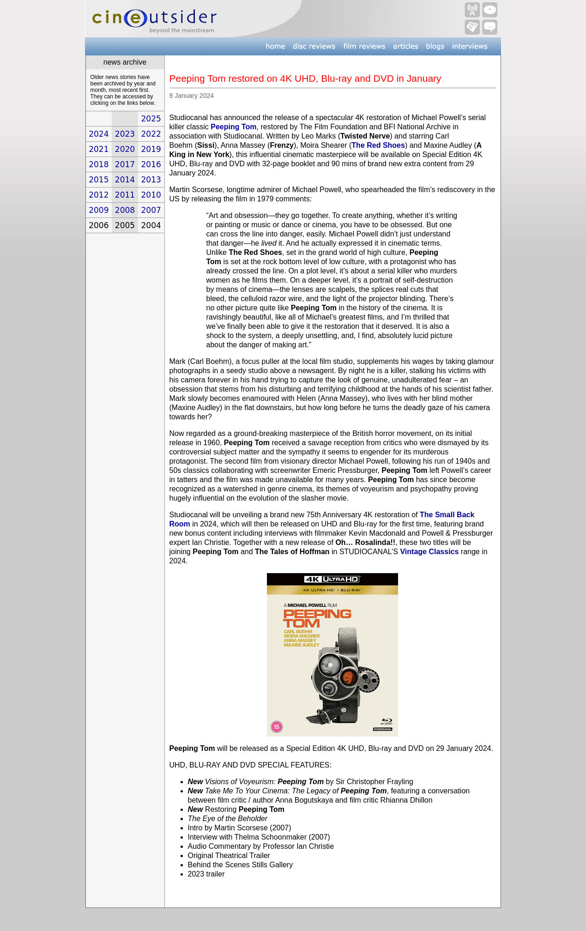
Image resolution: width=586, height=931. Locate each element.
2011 (125, 195)
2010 (151, 195)
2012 (99, 195)
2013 (151, 179)
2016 (151, 164)
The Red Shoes (378, 145)
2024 (99, 134)
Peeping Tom (233, 127)
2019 (151, 149)
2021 (99, 149)
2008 (125, 210)
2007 (151, 210)
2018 (99, 164)
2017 (125, 164)
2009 (99, 210)
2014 (125, 179)
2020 (125, 149)
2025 (151, 118)
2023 (125, 134)
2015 (99, 179)
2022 (151, 134)
